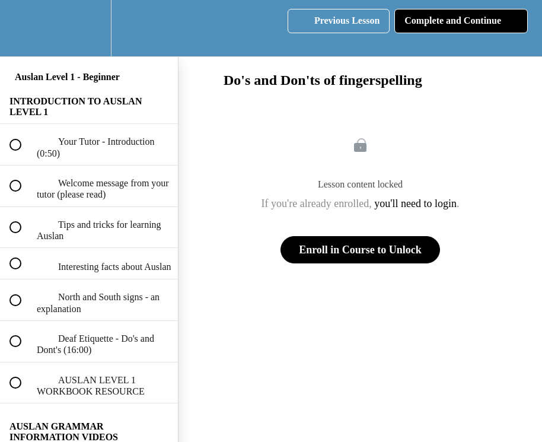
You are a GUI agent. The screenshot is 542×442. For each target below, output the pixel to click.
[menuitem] (89, 28)
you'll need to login (415, 203)
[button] (22, 28)
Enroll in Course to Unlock (360, 250)
